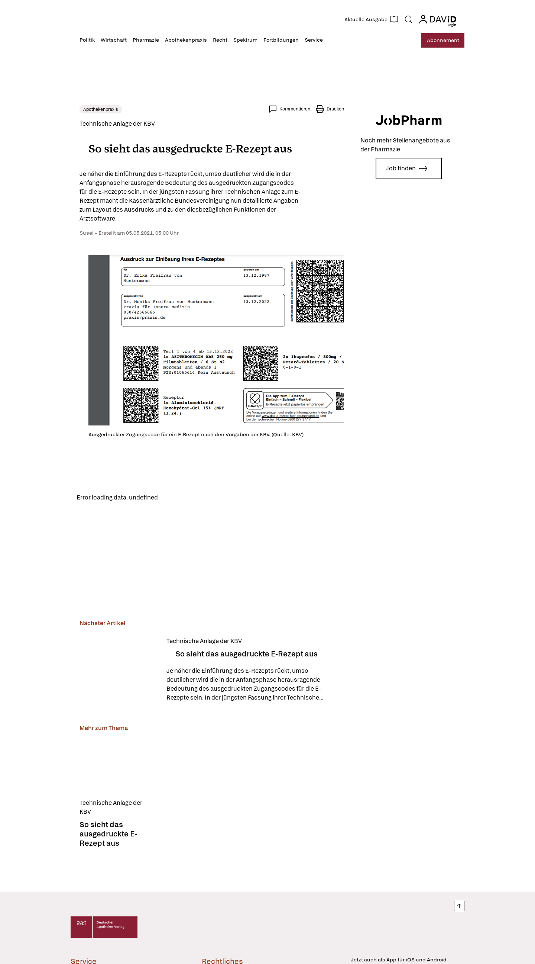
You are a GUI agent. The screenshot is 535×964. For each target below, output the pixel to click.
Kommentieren (294, 109)
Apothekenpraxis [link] (100, 109)
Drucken (335, 109)
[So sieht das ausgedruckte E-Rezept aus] (119, 670)
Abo (439, 40)
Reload (174, 498)
